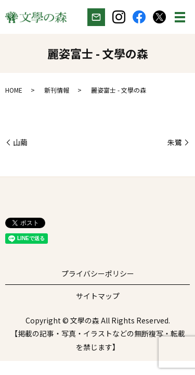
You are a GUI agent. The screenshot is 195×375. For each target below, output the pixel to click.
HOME (13, 89)
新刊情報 (56, 89)
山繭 (20, 142)
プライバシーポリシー (97, 273)
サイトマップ (98, 296)
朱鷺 (174, 142)
